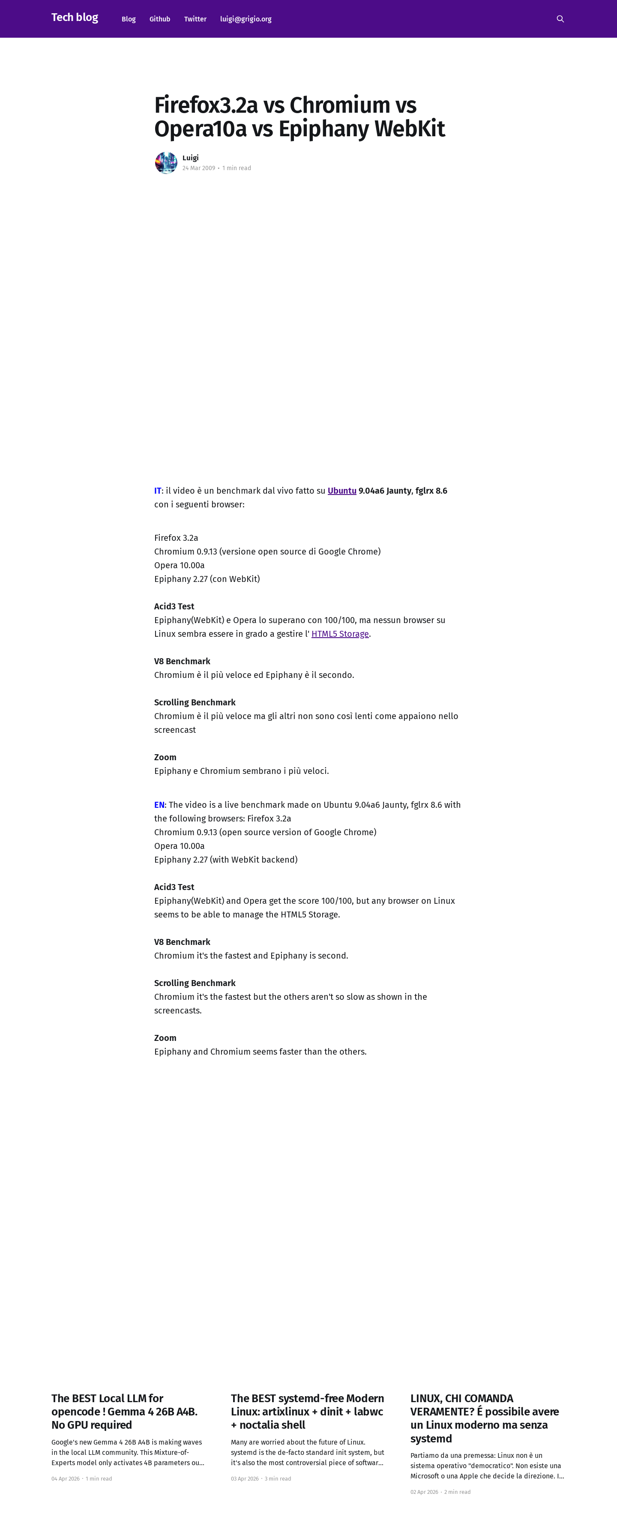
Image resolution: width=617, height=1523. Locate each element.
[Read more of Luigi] (166, 163)
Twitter (195, 19)
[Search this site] (560, 19)
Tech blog (74, 17)
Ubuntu (342, 491)
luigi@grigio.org (246, 19)
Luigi (191, 157)
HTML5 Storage (340, 634)
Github (160, 19)
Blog (129, 19)
